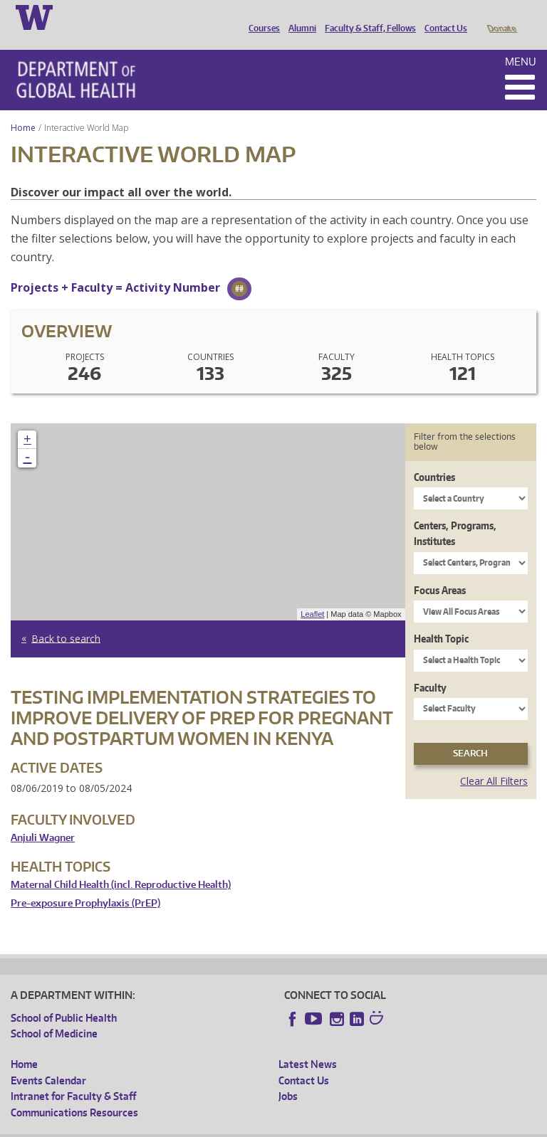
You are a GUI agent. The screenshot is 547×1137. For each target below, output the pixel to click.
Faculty (430, 668)
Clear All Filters (494, 761)
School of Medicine (54, 1014)
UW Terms (257, 1126)
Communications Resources (74, 1092)
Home (23, 108)
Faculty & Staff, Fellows (366, 16)
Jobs (288, 1076)
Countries (434, 457)
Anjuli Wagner (43, 818)
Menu (520, 42)
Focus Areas (440, 570)
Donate (501, 16)
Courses (260, 16)
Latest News (307, 1044)
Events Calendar (48, 1060)
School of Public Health (64, 998)
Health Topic (441, 619)
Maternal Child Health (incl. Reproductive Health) (121, 865)
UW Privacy (199, 1126)
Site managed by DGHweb (342, 1126)
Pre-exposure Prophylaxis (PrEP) (85, 883)
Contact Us (442, 16)
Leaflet (312, 594)
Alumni (299, 16)
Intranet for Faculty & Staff (73, 1076)
